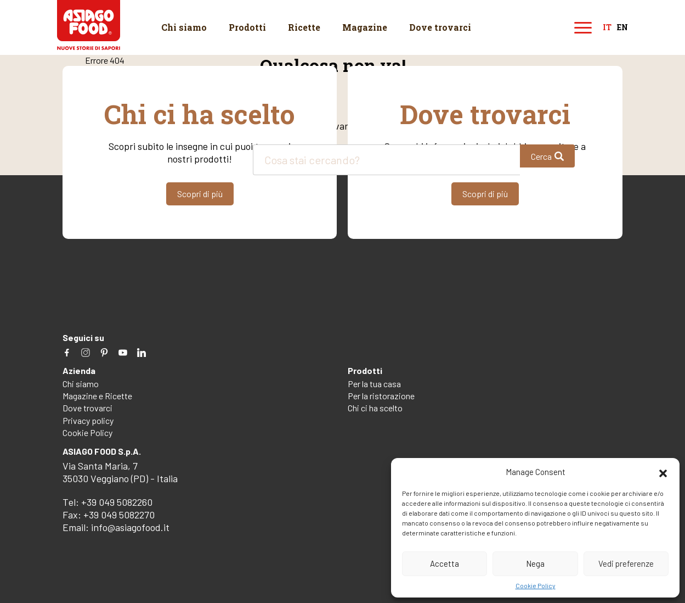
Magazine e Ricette (97, 395)
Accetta (444, 563)
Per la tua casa (374, 383)
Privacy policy (88, 420)
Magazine (364, 27)
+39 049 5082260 (116, 502)
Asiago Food (88, 25)
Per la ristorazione (381, 395)
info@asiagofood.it (130, 527)
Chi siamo (184, 27)
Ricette (304, 27)
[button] (663, 471)
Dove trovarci (440, 27)
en (622, 27)
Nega (535, 563)
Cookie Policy (536, 585)
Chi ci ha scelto (375, 408)
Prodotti (247, 27)
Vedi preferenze (626, 563)
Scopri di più (200, 193)
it (607, 27)
